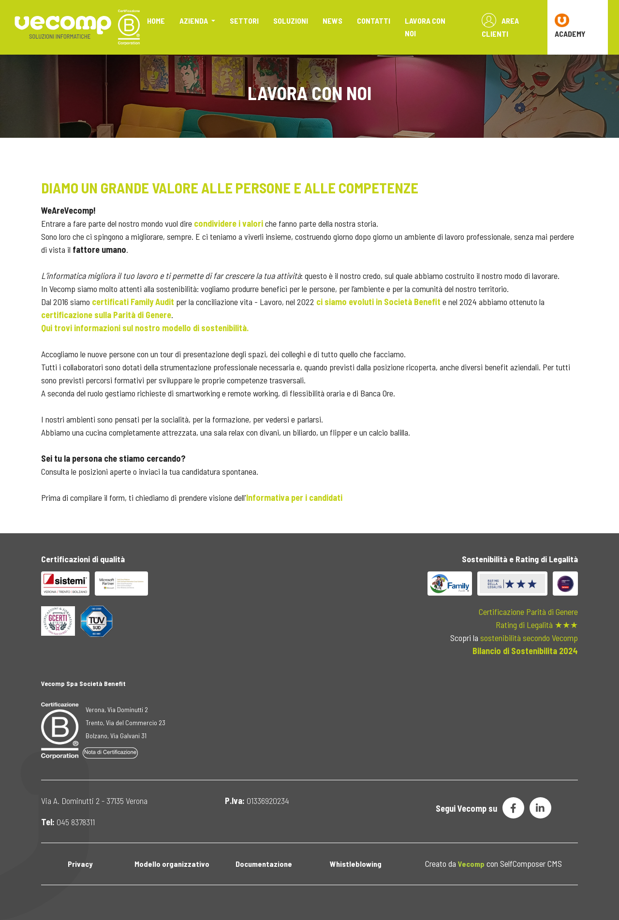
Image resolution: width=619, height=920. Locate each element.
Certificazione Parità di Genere (528, 611)
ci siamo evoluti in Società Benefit (378, 301)
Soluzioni (290, 20)
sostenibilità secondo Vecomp (529, 637)
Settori (244, 20)
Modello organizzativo (171, 863)
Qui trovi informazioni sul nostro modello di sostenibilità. (145, 327)
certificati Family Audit (134, 301)
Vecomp (471, 863)
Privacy (80, 863)
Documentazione (264, 863)
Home (156, 20)
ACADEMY (570, 25)
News (332, 20)
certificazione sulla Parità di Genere (106, 314)
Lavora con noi (425, 27)
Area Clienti (500, 25)
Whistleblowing (356, 863)
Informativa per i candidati (294, 497)
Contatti (373, 20)
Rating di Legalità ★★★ (537, 624)
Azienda (194, 20)
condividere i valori (228, 223)
